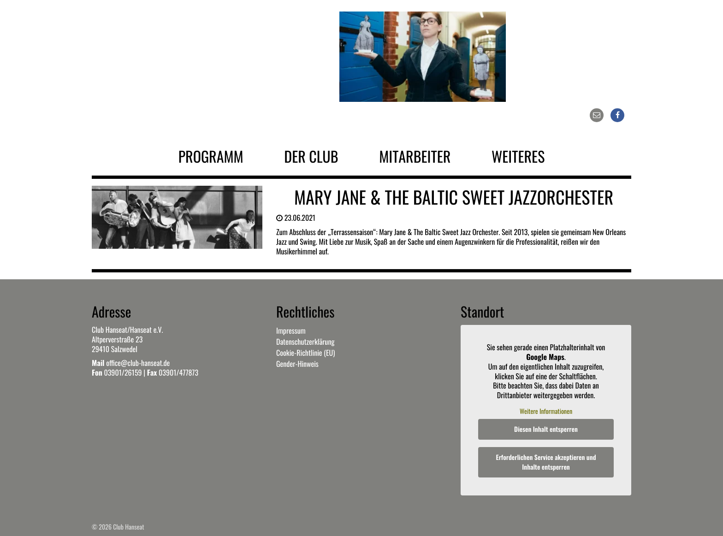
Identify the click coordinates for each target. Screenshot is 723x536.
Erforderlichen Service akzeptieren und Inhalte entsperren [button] (546, 462)
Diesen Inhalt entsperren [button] (546, 429)
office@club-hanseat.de (138, 362)
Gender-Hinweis (297, 363)
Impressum (291, 330)
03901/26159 (123, 372)
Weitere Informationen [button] (546, 411)
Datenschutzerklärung (305, 341)
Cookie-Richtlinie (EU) (305, 352)
